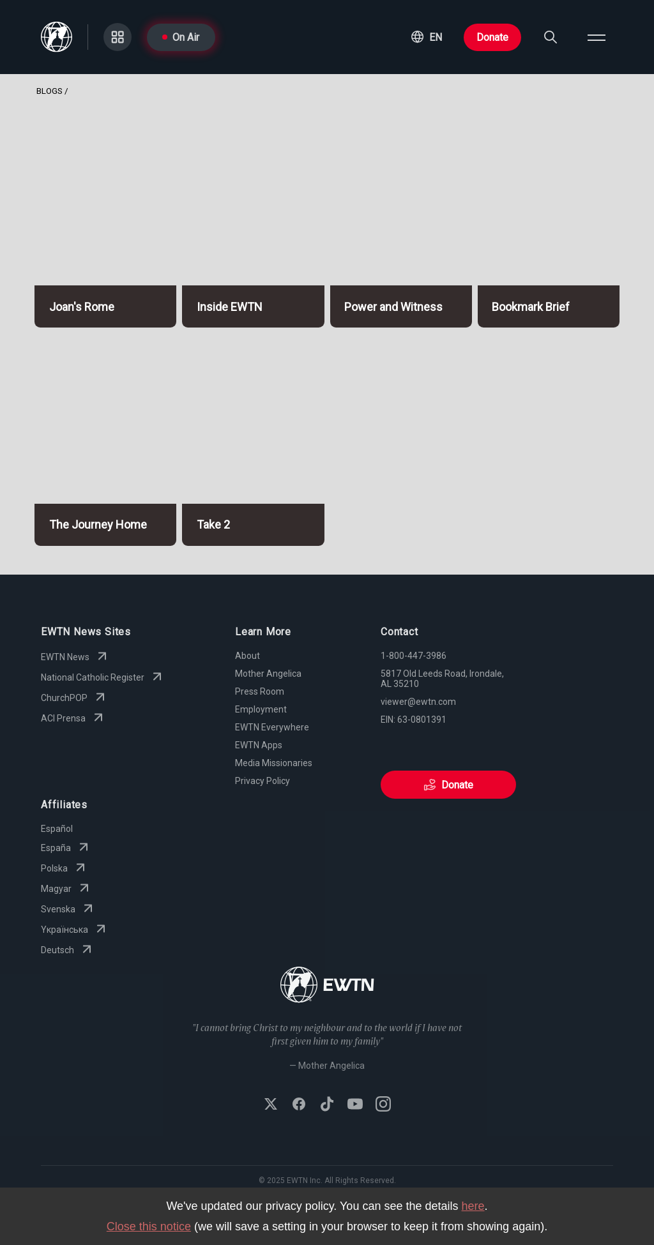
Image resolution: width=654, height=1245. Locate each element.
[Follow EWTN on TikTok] (327, 1105)
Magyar (66, 889)
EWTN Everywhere (272, 727)
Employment (261, 709)
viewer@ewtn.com (418, 702)
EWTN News (75, 657)
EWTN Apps (258, 745)
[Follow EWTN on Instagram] (383, 1105)
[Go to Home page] (327, 986)
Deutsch (68, 950)
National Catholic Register (103, 677)
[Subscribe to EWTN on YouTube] (355, 1105)
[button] (426, 37)
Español (57, 829)
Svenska (68, 909)
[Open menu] (596, 37)
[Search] (550, 37)
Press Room (259, 691)
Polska (64, 868)
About (247, 656)
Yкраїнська (75, 930)
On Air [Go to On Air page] (180, 37)
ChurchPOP (74, 698)
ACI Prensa (73, 718)
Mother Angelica (268, 673)
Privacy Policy (262, 781)
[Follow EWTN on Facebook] (299, 1105)
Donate (492, 37)
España (66, 848)
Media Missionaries (273, 763)
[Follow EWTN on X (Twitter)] (270, 1105)
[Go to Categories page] (117, 37)
